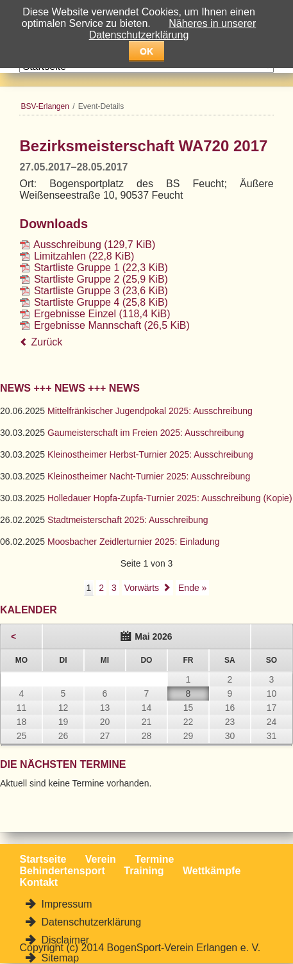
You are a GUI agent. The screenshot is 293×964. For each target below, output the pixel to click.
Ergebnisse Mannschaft (112, 325)
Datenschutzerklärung (89, 922)
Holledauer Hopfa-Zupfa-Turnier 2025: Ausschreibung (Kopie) (169, 498)
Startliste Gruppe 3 (101, 290)
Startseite (42, 859)
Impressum (65, 904)
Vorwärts (141, 588)
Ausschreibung (94, 244)
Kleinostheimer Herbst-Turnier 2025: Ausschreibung (150, 454)
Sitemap (58, 957)
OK (146, 51)
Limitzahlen (84, 256)
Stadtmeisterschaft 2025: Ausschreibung (127, 520)
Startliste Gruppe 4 (101, 302)
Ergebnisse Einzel (102, 313)
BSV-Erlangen (45, 106)
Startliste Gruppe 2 (101, 279)
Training (143, 870)
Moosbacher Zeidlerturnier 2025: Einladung (133, 541)
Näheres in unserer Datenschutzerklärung (172, 29)
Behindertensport (62, 870)
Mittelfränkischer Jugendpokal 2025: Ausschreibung (150, 411)
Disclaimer (63, 940)
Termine (154, 859)
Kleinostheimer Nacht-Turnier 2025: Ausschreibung (148, 476)
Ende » (192, 588)
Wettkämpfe (211, 870)
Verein (100, 859)
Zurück (46, 342)
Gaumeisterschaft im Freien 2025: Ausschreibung (145, 433)
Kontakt (38, 882)
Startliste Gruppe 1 (101, 267)
